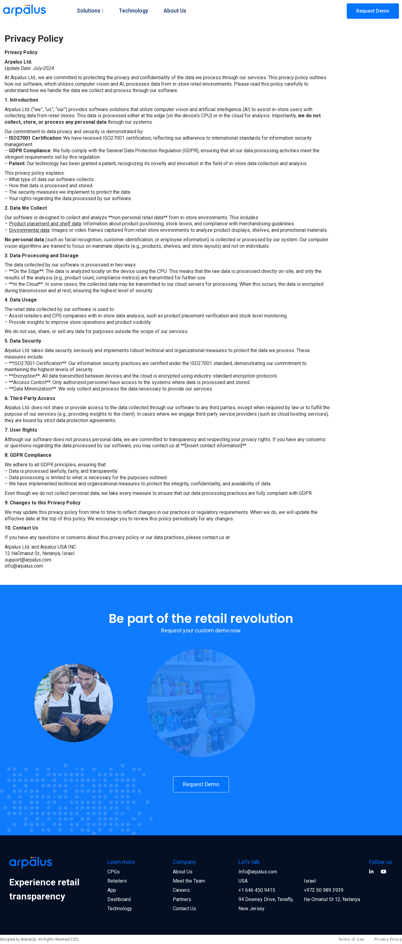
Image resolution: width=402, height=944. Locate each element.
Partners (182, 899)
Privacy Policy (388, 939)
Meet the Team (189, 881)
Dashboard (119, 899)
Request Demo (372, 11)
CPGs (113, 872)
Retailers (117, 881)
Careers (181, 890)
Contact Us (184, 908)
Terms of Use (351, 939)
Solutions (88, 10)
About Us (175, 10)
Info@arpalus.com (257, 872)
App (111, 890)
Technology (133, 10)
